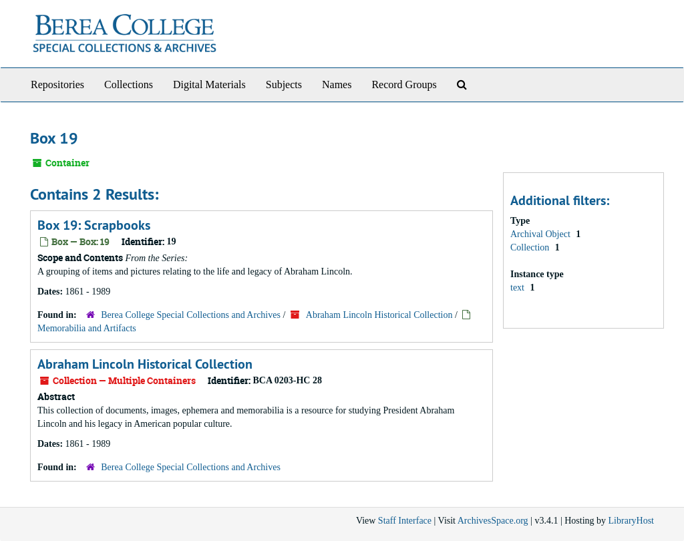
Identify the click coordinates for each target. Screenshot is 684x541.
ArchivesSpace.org (493, 521)
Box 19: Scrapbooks (93, 225)
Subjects (284, 84)
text (518, 288)
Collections (128, 84)
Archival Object (541, 234)
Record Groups (403, 84)
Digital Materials (209, 84)
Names (336, 84)
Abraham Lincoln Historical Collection (379, 315)
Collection (531, 247)
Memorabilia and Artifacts (86, 328)
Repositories (57, 84)
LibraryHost (631, 521)
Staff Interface (405, 521)
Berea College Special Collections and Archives (191, 315)
